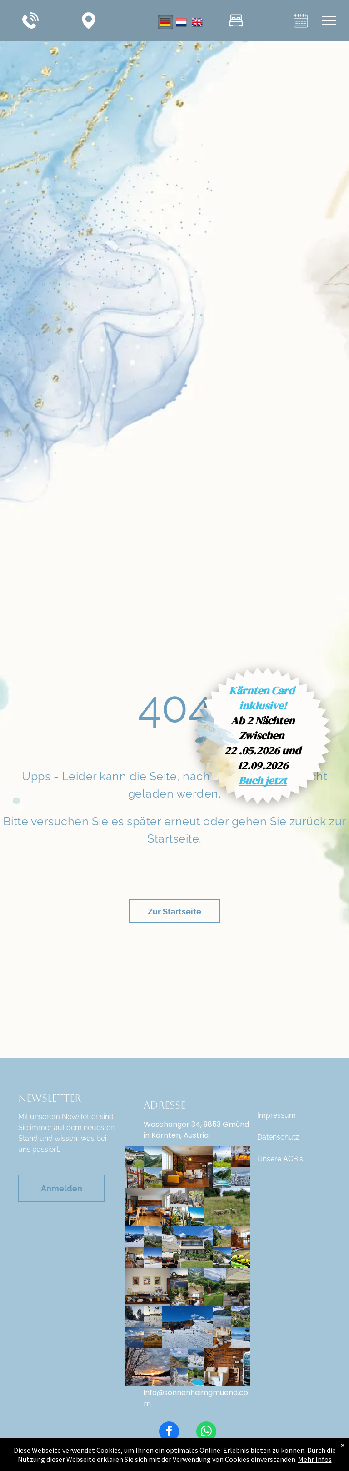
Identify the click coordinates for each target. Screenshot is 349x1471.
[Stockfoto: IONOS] (153, 1257)
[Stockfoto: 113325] (153, 1316)
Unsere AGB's (280, 1159)
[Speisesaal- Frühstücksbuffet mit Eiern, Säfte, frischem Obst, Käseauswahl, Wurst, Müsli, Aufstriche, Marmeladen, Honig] (147, 1287)
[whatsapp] (206, 1432)
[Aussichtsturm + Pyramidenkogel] (196, 1216)
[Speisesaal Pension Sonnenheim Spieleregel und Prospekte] (134, 1177)
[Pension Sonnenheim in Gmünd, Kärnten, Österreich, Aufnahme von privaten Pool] (196, 1376)
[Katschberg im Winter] (240, 1177)
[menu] (329, 20)
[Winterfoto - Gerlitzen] (134, 1316)
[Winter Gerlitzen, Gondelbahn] (240, 1337)
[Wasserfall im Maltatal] (179, 1296)
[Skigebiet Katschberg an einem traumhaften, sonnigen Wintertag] (134, 1337)
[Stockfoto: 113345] (179, 1277)
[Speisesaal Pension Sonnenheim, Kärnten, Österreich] (147, 1207)
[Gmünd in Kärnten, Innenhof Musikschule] (179, 1197)
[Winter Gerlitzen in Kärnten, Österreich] (196, 1357)
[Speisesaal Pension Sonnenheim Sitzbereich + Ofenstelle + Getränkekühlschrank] (187, 1167)
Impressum (276, 1115)
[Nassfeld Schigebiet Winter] (134, 1236)
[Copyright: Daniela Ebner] (153, 1177)
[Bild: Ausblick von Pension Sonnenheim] (240, 1316)
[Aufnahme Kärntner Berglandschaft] (222, 1236)
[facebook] (169, 1432)
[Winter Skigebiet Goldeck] (187, 1327)
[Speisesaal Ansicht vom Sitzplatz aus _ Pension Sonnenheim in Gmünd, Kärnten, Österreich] (240, 1236)
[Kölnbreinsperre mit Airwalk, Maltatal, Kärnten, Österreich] (222, 1177)
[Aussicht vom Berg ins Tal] (196, 1277)
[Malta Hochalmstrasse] (222, 1257)
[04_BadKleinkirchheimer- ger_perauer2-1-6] (153, 1236)
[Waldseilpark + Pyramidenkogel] (179, 1216)
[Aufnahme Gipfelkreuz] (179, 1357)
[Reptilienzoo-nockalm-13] (240, 1257)
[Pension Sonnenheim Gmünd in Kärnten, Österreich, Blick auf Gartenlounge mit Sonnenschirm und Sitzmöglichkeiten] (227, 1287)
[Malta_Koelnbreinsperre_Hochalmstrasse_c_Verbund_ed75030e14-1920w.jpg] (153, 1156)
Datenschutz (278, 1137)
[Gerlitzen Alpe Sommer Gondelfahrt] (222, 1156)
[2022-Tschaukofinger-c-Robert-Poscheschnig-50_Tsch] (196, 1197)
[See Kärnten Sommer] (222, 1316)
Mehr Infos (315, 1459)
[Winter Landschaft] (147, 1367)
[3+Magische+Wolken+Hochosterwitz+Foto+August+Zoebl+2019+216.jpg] (153, 1337)
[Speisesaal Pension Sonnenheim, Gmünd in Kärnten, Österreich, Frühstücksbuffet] (134, 1257)
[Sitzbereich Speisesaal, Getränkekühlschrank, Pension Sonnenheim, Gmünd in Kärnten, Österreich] (227, 1367)
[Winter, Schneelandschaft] (179, 1376)
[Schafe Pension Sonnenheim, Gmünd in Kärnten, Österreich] (227, 1207)
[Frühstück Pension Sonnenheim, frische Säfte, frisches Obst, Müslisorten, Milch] (240, 1156)
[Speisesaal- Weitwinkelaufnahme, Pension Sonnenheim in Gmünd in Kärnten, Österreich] (196, 1296)
